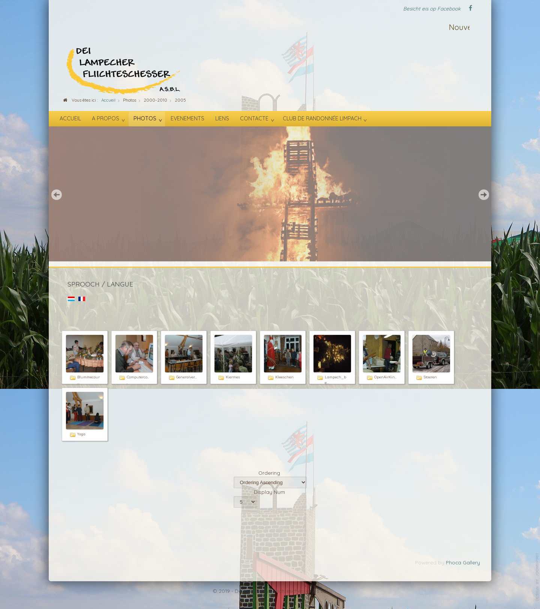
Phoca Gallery (463, 562)
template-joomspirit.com (537, 577)
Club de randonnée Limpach (322, 118)
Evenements (187, 118)
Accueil (70, 118)
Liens (222, 118)
